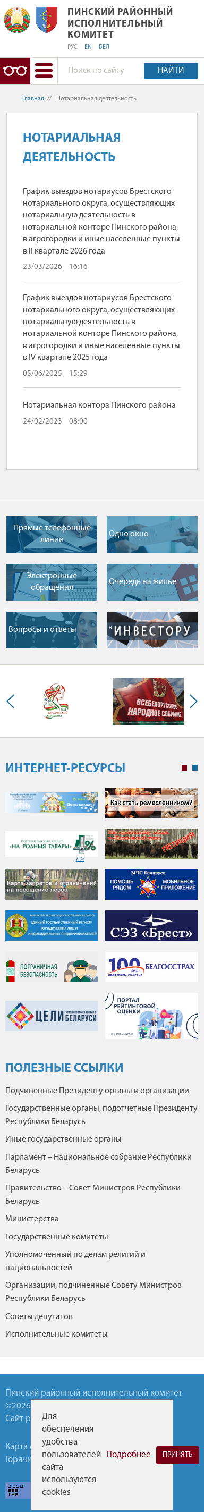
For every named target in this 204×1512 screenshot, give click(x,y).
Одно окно (129, 534)
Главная (33, 99)
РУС (72, 47)
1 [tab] (184, 768)
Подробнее (128, 1454)
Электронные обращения (52, 582)
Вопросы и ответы (42, 630)
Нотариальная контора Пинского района (99, 405)
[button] (43, 71)
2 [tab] (195, 768)
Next (191, 701)
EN (88, 47)
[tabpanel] (101, 919)
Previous (12, 701)
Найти (171, 70)
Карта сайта (28, 1446)
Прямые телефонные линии (52, 534)
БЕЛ (104, 47)
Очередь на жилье (142, 582)
